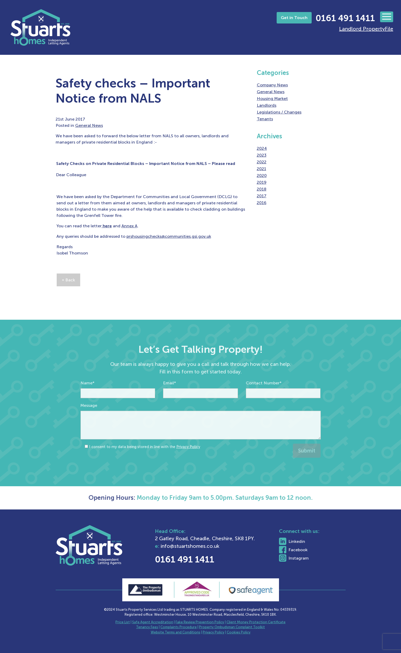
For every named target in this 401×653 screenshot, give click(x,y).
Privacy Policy (188, 457)
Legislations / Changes (279, 112)
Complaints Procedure (178, 627)
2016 (261, 202)
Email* (169, 393)
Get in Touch (294, 17)
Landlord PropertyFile (366, 29)
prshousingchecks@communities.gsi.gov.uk (168, 236)
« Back (68, 279)
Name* (87, 393)
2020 (262, 175)
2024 (262, 148)
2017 (261, 195)
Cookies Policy (239, 632)
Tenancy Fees (147, 627)
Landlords (266, 105)
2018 (261, 189)
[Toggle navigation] (386, 16)
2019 (261, 182)
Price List (122, 622)
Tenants (265, 118)
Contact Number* (264, 393)
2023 (261, 155)
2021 (261, 168)
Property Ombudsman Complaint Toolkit (232, 627)
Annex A (129, 225)
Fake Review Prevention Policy (200, 622)
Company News (272, 84)
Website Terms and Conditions (175, 632)
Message (88, 416)
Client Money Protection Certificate (256, 622)
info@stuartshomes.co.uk (204, 546)
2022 (261, 161)
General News (89, 125)
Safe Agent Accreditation (152, 622)
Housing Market (272, 98)
